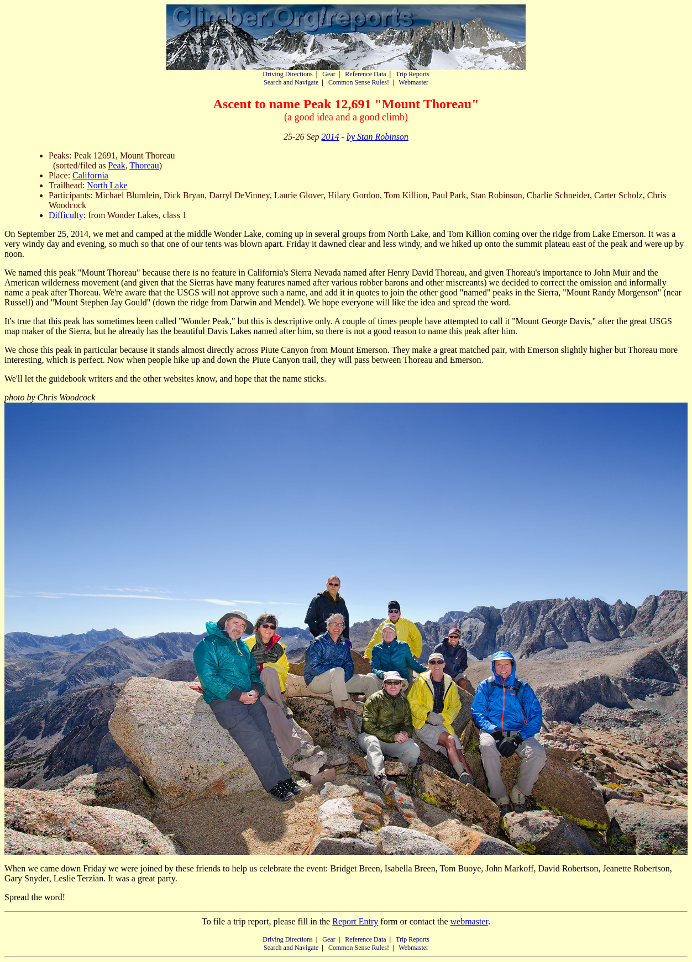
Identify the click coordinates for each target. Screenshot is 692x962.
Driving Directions (287, 74)
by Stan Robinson (377, 136)
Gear (328, 74)
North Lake (107, 185)
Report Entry (355, 921)
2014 (330, 136)
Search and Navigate (291, 82)
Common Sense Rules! (358, 82)
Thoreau (144, 165)
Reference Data (365, 74)
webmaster (468, 921)
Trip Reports (412, 74)
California (90, 175)
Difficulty (66, 215)
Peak (116, 165)
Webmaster (413, 82)
